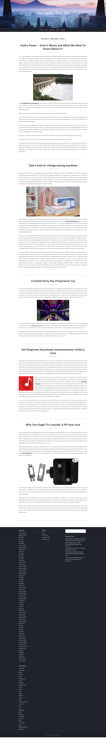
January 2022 (22, 616)
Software (21, 720)
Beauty (57, 30)
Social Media (22, 718)
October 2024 (22, 547)
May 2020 (21, 654)
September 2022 (23, 599)
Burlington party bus (36, 326)
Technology (21, 724)
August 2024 (22, 551)
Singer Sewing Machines (72, 222)
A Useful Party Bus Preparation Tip (53, 281)
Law (20, 707)
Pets (20, 709)
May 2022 (21, 608)
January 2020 (22, 662)
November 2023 (22, 570)
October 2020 (22, 646)
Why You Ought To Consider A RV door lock (53, 426)
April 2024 (21, 559)
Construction (22, 680)
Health (46, 30)
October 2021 (22, 620)
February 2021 (22, 637)
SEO (20, 714)
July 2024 (21, 553)
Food (20, 693)
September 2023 (23, 574)
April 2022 (21, 610)
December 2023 (22, 568)
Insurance (21, 705)
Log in (43, 534)
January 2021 (22, 639)
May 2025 (21, 541)
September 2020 (23, 648)
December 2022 (22, 593)
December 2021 (22, 618)
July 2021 (21, 627)
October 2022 (22, 597)
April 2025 (21, 543)
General (41, 30)
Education (21, 684)
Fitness (20, 691)
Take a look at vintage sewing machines (53, 166)
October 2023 (22, 572)
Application (21, 670)
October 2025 (22, 534)
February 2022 (22, 614)
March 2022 (21, 612)
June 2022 (21, 606)
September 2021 (23, 622)
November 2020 (22, 643)
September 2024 (23, 549)
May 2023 (21, 583)
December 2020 (22, 641)
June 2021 (21, 629)
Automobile (21, 672)
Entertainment (22, 686)
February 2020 (22, 660)
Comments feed (46, 538)
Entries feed (45, 536)
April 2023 (21, 585)
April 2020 (21, 656)
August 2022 (22, 601)
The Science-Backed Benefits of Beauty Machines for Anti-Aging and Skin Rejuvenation (74, 561)
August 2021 (22, 625)
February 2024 (22, 564)
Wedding (21, 730)
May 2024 (21, 557)
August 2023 (22, 576)
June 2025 (21, 538)
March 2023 (21, 587)
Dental (20, 682)
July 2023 (21, 578)
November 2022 (22, 595)
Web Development (23, 728)
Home (20, 701)
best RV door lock (27, 455)
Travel (20, 726)
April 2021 (21, 633)
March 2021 (21, 635)
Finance (20, 688)
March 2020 (21, 658)
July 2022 (21, 604)
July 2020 (21, 652)
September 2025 (23, 536)
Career (20, 678)
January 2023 (22, 591)
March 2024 (21, 562)
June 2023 (21, 580)
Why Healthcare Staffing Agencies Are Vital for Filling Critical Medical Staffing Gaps (74, 555)
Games (20, 695)
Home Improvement (23, 703)
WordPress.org (45, 541)
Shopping (63, 30)
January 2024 (22, 566)
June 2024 (21, 555)
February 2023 (22, 589)
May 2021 (21, 631)
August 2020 (22, 650)
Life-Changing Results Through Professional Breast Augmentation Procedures (73, 546)
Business (21, 676)
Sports (20, 722)
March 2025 (21, 545)
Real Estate (51, 30)
